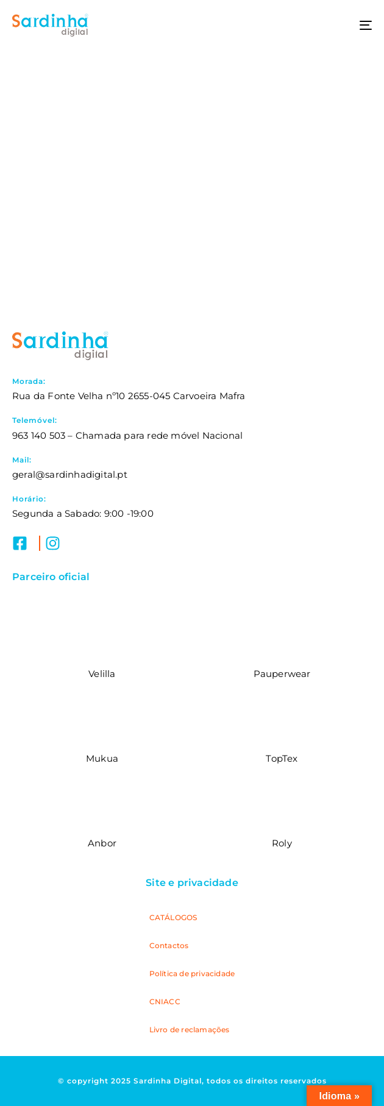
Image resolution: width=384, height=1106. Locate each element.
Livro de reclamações (189, 1029)
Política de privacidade (192, 973)
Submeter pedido (192, 245)
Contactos (169, 945)
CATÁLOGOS (173, 917)
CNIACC (164, 1001)
